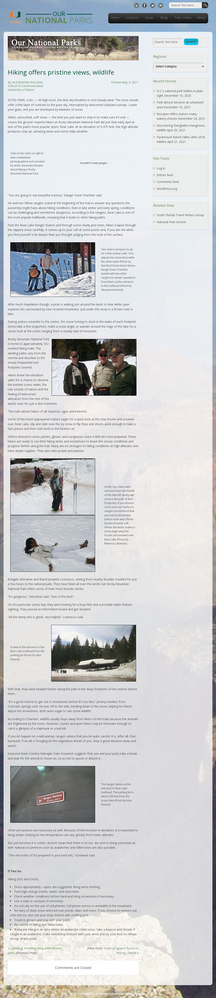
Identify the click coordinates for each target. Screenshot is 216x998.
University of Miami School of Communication (113, 993)
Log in (161, 168)
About (201, 18)
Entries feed (165, 175)
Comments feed (168, 182)
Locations (132, 18)
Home (115, 18)
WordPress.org (167, 189)
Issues (149, 18)
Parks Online (183, 18)
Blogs (164, 18)
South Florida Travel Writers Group (180, 215)
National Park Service (171, 222)
